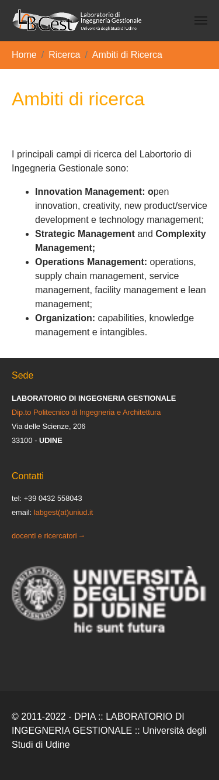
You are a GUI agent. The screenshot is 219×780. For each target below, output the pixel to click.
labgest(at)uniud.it (63, 512)
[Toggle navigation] (200, 20)
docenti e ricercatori (44, 535)
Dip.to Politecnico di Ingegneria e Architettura (86, 412)
